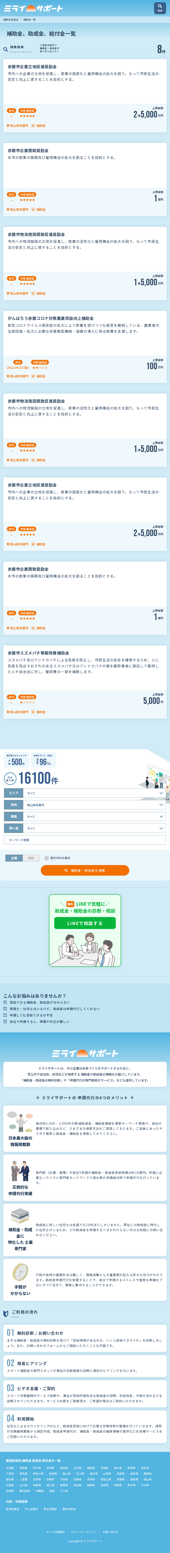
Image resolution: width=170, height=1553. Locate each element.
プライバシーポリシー (83, 1532)
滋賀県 (37, 1479)
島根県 (134, 1479)
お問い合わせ (110, 1532)
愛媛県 (64, 1485)
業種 (14, 816)
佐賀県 (104, 1485)
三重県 (23, 1479)
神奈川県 (38, 1473)
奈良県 (91, 1479)
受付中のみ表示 (60, 858)
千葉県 (10, 1473)
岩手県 (37, 1468)
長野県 (121, 1473)
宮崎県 (10, 1491)
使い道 (13, 828)
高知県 (77, 1485)
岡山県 (148, 1479)
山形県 (77, 1468)
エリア (13, 793)
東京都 (23, 1473)
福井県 (94, 1473)
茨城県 (104, 1468)
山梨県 (107, 1473)
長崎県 (118, 1485)
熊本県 (131, 1485)
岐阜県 (134, 1473)
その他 (64, 1491)
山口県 (23, 1485)
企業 (14, 858)
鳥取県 (121, 1479)
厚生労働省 (50, 1509)
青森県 (23, 1468)
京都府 (50, 1479)
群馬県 (131, 1468)
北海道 (10, 1468)
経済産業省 (12, 1509)
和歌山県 (105, 1479)
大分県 (145, 1485)
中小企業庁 (31, 1509)
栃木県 (118, 1468)
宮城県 (50, 1468)
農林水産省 (69, 1509)
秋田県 (64, 1468)
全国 (51, 1491)
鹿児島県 (24, 1491)
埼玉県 (145, 1468)
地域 (14, 804)
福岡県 (91, 1485)
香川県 (50, 1485)
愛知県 (10, 1479)
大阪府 (64, 1479)
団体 (31, 858)
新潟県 (53, 1473)
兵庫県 (77, 1479)
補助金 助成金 (10, 19)
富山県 (67, 1473)
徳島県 (37, 1485)
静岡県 (148, 1473)
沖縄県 (40, 1491)
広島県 (10, 1485)
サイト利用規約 (55, 1532)
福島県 (91, 1468)
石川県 (80, 1473)
